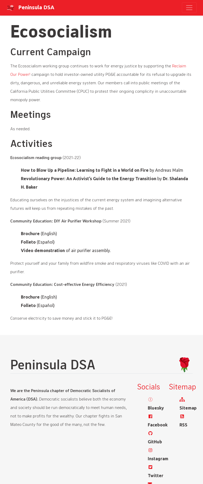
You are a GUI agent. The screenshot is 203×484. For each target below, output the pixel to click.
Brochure (30, 233)
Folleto (28, 242)
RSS (183, 424)
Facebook (158, 424)
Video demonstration (43, 250)
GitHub (155, 441)
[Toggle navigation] (189, 7)
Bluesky (156, 408)
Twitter (155, 475)
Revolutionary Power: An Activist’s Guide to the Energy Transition (88, 178)
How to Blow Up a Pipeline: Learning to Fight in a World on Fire (85, 170)
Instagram (158, 458)
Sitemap (188, 408)
